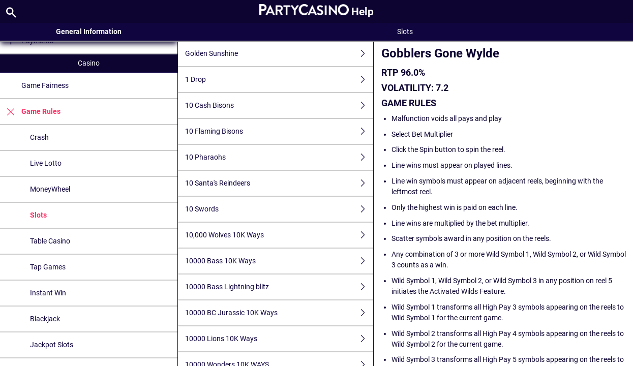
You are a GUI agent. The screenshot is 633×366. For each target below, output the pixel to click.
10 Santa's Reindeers (279, 183)
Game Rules (30, 111)
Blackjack (45, 319)
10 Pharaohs (279, 157)
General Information (89, 31)
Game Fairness (45, 85)
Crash (39, 137)
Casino (89, 63)
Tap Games (48, 267)
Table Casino (50, 241)
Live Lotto (46, 163)
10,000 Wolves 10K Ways (279, 235)
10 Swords (279, 209)
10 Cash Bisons (279, 105)
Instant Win (48, 293)
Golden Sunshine (279, 53)
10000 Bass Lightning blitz (279, 286)
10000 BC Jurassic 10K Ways (279, 312)
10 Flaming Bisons (279, 131)
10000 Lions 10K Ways (279, 338)
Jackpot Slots (51, 345)
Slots (38, 215)
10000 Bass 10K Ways (279, 261)
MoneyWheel (50, 189)
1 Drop (279, 79)
